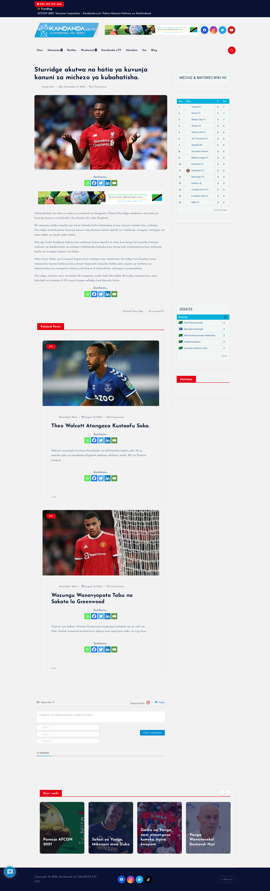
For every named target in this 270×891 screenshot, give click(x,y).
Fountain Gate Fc (197, 196)
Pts (224, 101)
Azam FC (193, 113)
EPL (61, 87)
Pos (180, 101)
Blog (154, 50)
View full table (220, 210)
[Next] (227, 793)
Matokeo (132, 50)
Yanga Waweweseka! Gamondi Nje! (202, 839)
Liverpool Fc (157, 311)
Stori (40, 50)
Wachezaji (87, 50)
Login (160, 702)
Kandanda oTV (111, 50)
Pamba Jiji (194, 183)
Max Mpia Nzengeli (191, 329)
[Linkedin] (108, 183)
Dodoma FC (194, 164)
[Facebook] (94, 183)
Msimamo (54, 50)
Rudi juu (226, 879)
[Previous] (221, 793)
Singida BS (194, 145)
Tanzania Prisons (197, 151)
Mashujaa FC (195, 170)
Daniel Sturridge (134, 311)
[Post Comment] (152, 732)
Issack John (44, 87)
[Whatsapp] (87, 183)
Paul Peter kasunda (191, 322)
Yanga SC (193, 106)
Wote (224, 356)
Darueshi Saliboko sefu (193, 348)
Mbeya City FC (195, 119)
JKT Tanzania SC (197, 138)
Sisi (144, 50)
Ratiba (71, 50)
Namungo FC (195, 177)
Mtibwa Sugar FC (197, 157)
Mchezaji (183, 317)
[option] (62, 828)
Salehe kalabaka (190, 342)
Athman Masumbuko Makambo (197, 335)
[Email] (114, 183)
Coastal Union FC (197, 189)
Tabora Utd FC (196, 132)
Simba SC (193, 126)
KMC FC (192, 202)
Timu (188, 101)
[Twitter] (101, 183)
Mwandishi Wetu (64, 417)
